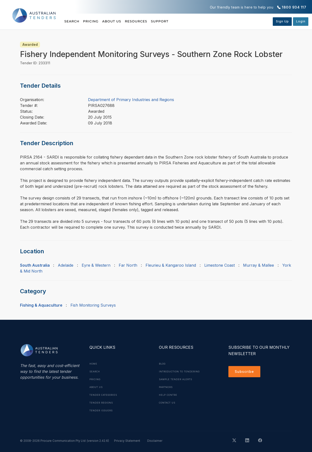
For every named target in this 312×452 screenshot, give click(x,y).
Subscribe (245, 372)
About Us (125, 21)
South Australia (35, 265)
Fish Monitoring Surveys (93, 305)
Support (186, 21)
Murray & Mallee (258, 265)
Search (72, 21)
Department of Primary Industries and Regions (131, 99)
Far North (128, 265)
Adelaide (65, 265)
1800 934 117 (294, 7)
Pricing (97, 21)
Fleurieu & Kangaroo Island (171, 265)
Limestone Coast (219, 265)
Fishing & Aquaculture (41, 305)
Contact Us (169, 402)
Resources (156, 21)
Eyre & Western (96, 265)
